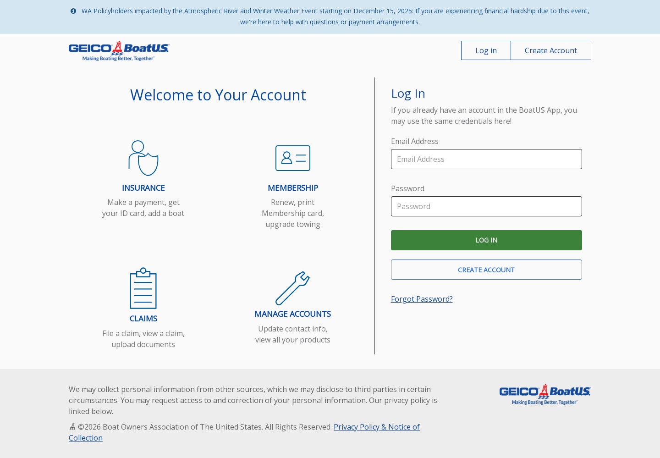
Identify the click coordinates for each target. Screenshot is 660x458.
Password (407, 188)
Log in (486, 50)
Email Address (415, 141)
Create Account (551, 50)
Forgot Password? (422, 299)
